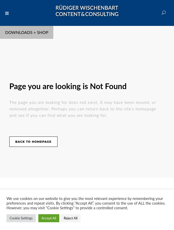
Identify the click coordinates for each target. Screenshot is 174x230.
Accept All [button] (48, 218)
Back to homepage (33, 141)
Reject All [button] (70, 218)
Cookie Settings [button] (21, 218)
